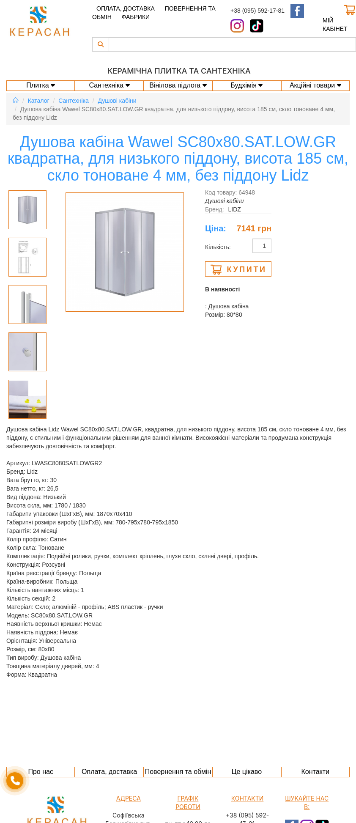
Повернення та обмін (178, 771)
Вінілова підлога (178, 85)
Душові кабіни (117, 100)
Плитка (40, 85)
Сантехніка (109, 85)
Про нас (40, 771)
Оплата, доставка (125, 8)
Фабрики (136, 17)
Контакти (315, 771)
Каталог (38, 100)
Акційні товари (315, 85)
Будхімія (246, 85)
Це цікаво (247, 771)
